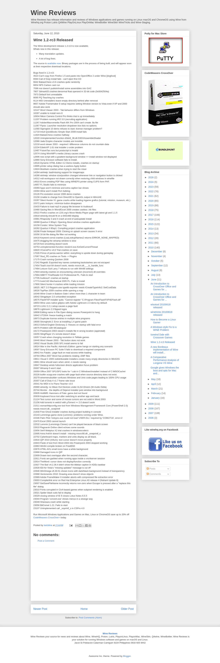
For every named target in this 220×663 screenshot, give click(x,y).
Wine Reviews (53, 12)
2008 (151, 408)
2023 (151, 186)
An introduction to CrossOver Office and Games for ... (163, 286)
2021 (151, 196)
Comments (154, 474)
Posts (151, 468)
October (155, 260)
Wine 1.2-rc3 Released (163, 342)
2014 (151, 228)
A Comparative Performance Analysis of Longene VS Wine (165, 360)
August (155, 270)
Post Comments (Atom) (90, 617)
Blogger (127, 656)
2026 (151, 177)
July (153, 275)
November (157, 256)
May (153, 379)
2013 (151, 233)
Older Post (127, 608)
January (155, 397)
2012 (151, 238)
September (157, 265)
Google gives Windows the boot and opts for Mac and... (165, 370)
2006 (151, 418)
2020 (151, 200)
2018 (151, 210)
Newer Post (40, 608)
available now (54, 63)
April (154, 384)
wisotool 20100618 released (161, 306)
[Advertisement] (83, 574)
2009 (151, 403)
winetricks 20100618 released (161, 313)
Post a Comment (46, 541)
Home (84, 608)
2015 (151, 224)
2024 (151, 182)
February (156, 393)
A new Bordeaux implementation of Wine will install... (164, 350)
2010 (151, 247)
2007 (151, 413)
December (157, 251)
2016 (151, 219)
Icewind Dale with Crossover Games (161, 336)
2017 (151, 214)
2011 (151, 242)
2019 (151, 205)
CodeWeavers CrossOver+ (46, 517)
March (154, 388)
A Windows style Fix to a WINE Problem (164, 328)
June (154, 279)
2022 (151, 191)
